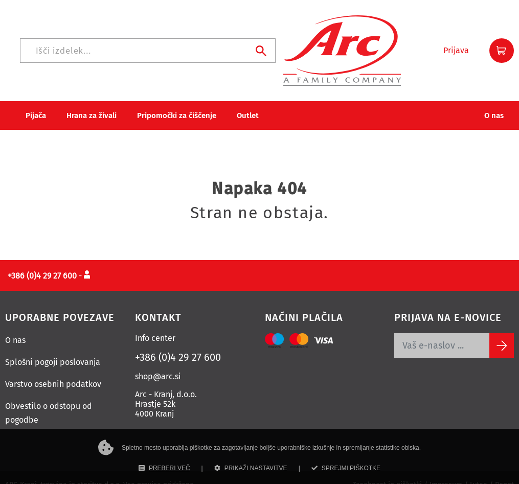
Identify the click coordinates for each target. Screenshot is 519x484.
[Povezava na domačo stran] (72, 42)
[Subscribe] (501, 330)
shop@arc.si (158, 361)
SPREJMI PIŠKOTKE (345, 468)
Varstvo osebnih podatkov (53, 369)
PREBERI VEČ (164, 468)
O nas (15, 325)
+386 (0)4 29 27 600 (178, 342)
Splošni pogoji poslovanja (52, 347)
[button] (456, 43)
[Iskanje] (277, 43)
